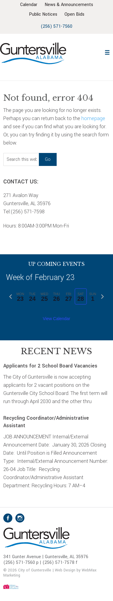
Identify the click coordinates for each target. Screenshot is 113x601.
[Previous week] (10, 296)
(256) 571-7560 (56, 26)
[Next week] (102, 296)
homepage (93, 118)
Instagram (19, 518)
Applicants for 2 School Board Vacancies (51, 365)
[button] (107, 52)
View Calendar (56, 318)
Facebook (7, 518)
